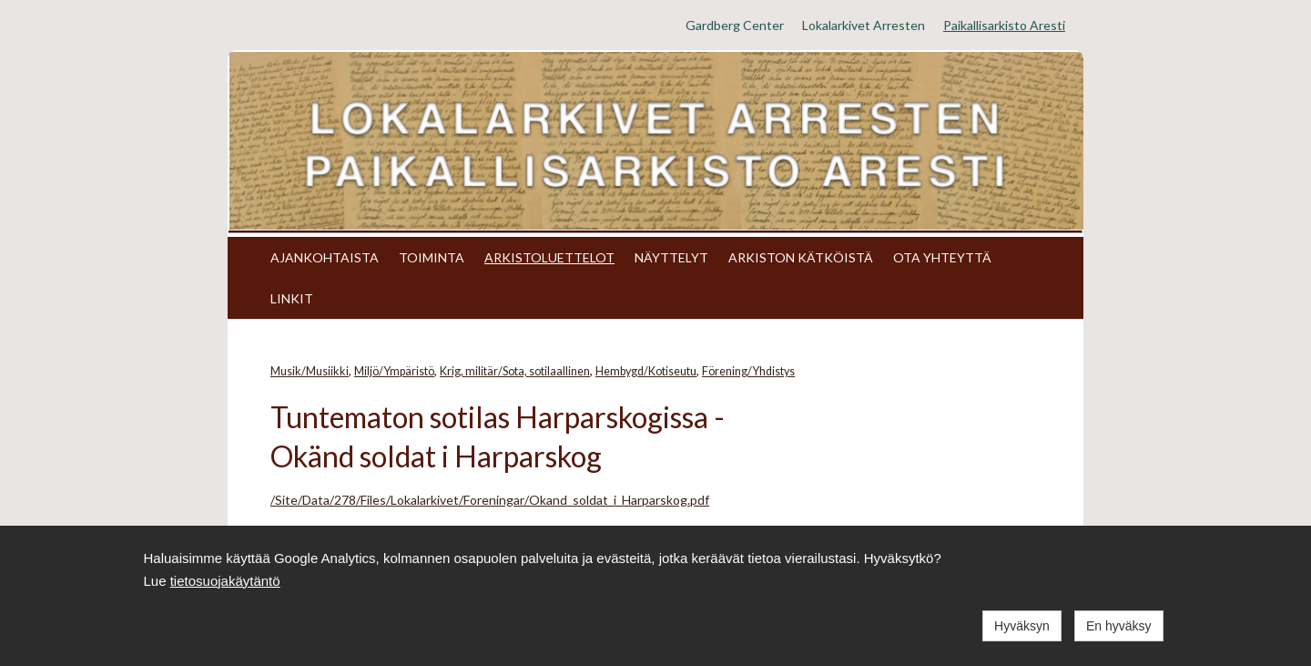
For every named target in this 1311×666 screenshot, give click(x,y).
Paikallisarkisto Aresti (1004, 25)
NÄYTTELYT (671, 257)
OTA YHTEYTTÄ (942, 257)
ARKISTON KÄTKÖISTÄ (800, 257)
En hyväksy (1119, 626)
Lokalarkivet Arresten (863, 25)
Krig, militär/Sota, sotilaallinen (515, 371)
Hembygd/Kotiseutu (645, 371)
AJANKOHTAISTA (324, 257)
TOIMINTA (431, 257)
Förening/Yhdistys (748, 371)
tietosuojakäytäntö (225, 581)
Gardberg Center (735, 25)
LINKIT (291, 298)
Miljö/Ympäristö (394, 371)
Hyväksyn (1022, 626)
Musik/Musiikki (309, 371)
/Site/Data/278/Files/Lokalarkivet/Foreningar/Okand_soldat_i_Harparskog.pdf (489, 499)
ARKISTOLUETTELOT (549, 257)
